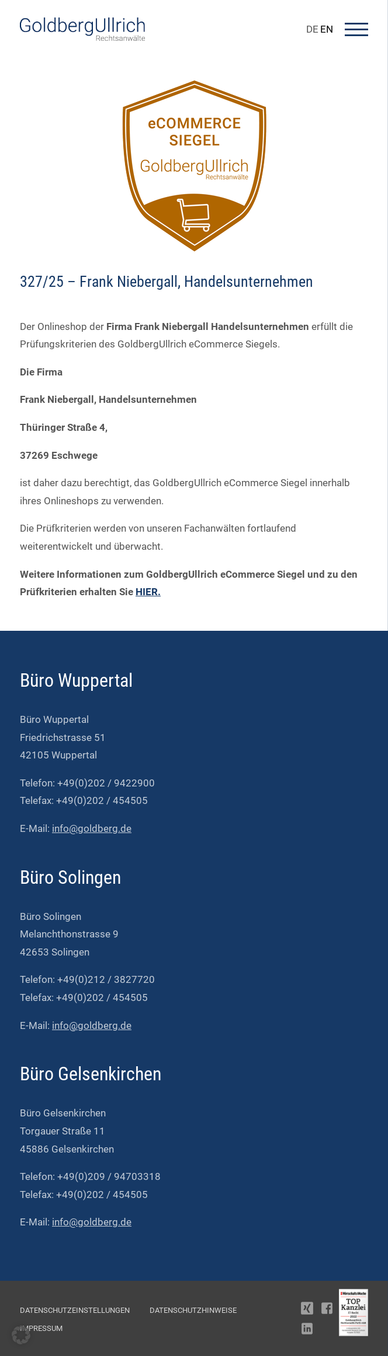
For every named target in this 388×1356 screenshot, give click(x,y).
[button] (21, 1335)
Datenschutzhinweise (193, 1310)
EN (326, 29)
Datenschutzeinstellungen (75, 1310)
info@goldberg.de (91, 828)
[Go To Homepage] (82, 37)
